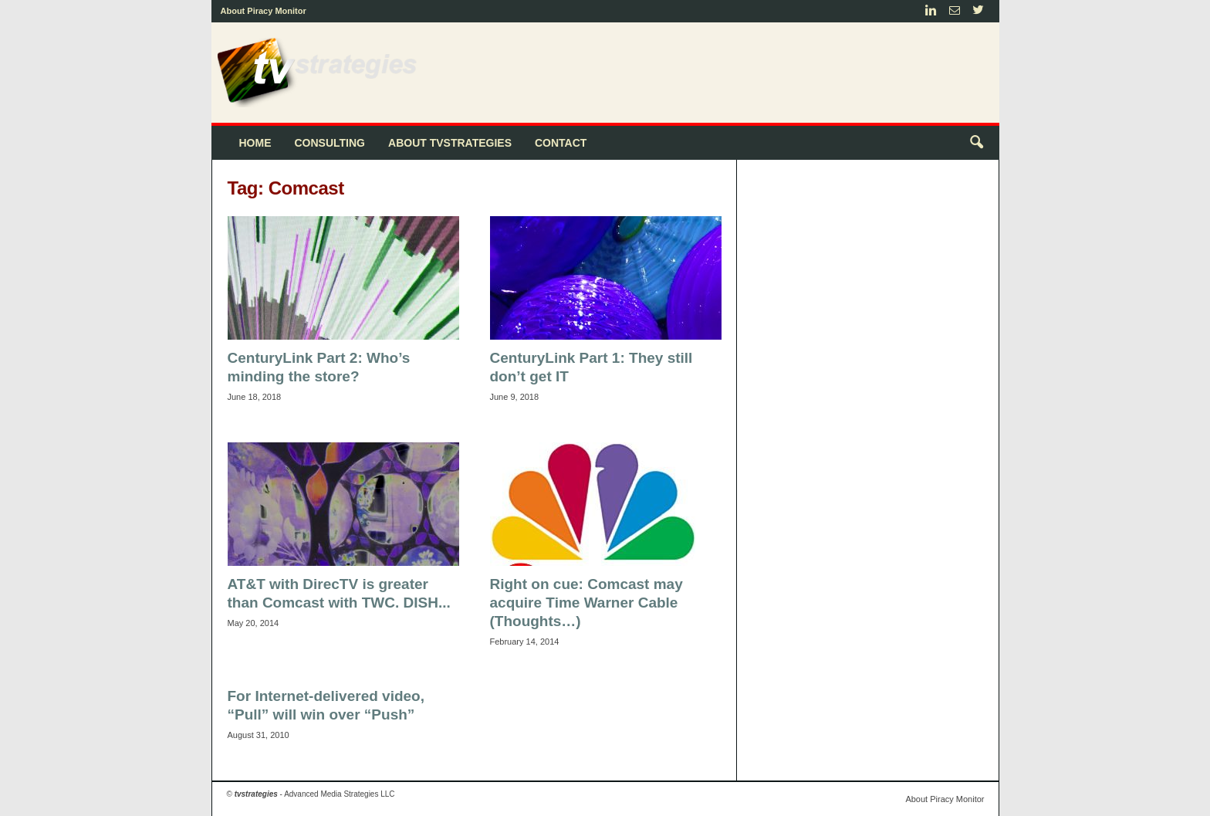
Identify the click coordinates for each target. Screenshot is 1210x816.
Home (255, 143)
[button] (976, 143)
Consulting (330, 143)
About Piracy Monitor (263, 10)
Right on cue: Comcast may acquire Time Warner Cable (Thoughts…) (586, 602)
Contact (560, 143)
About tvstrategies (450, 143)
